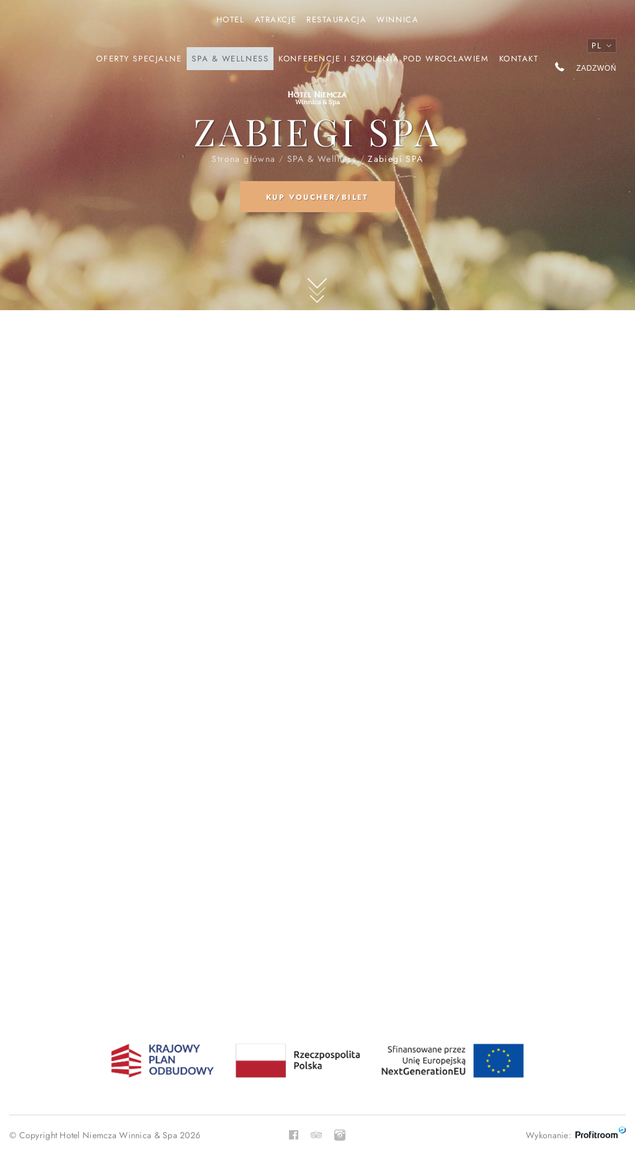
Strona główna (317, 85)
